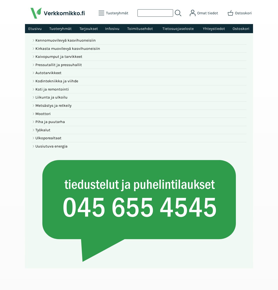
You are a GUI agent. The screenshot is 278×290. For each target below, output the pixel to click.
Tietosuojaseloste (178, 28)
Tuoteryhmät (60, 28)
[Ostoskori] (240, 13)
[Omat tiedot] (204, 13)
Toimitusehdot (140, 28)
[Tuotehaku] (155, 13)
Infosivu (112, 28)
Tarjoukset (88, 28)
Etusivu (35, 28)
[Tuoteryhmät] (114, 13)
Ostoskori (241, 28)
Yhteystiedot (214, 28)
